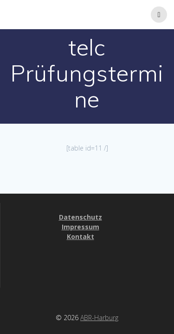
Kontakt (80, 236)
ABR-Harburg (99, 317)
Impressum (80, 226)
